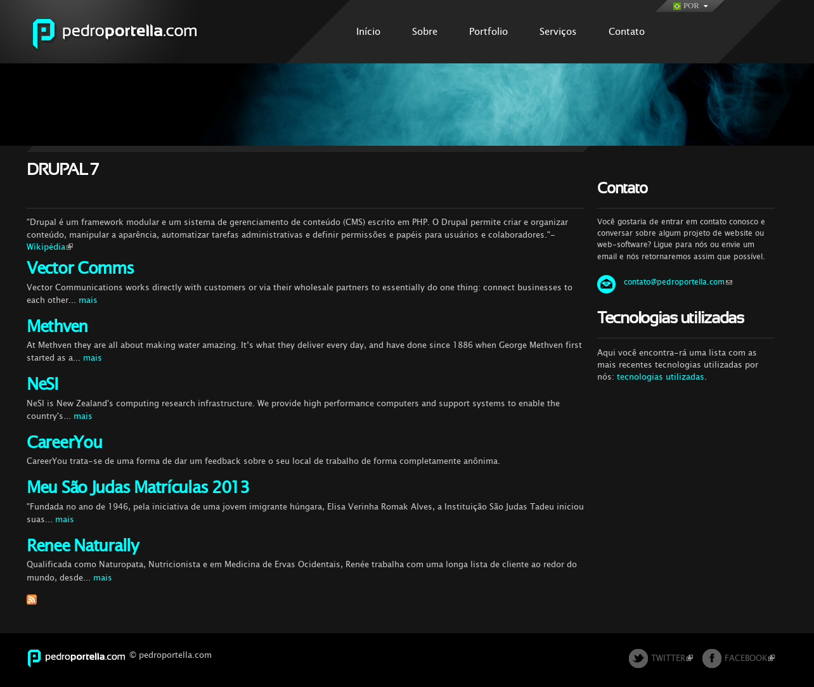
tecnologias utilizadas (660, 376)
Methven (57, 327)
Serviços (558, 31)
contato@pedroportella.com (678, 282)
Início (368, 31)
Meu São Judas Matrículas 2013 (138, 488)
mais (88, 300)
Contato (627, 31)
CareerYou (64, 443)
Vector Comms (80, 268)
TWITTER (672, 658)
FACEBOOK (750, 658)
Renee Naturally (83, 546)
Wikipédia (50, 247)
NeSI (42, 384)
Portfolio (488, 31)
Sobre (424, 31)
